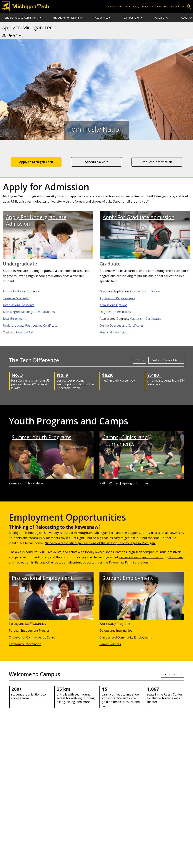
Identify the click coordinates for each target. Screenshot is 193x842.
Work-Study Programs (115, 624)
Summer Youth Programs (41, 437)
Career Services (110, 644)
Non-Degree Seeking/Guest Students (29, 312)
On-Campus (138, 291)
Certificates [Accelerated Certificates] (153, 319)
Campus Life (131, 17)
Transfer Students (16, 298)
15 (104, 689)
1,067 (153, 689)
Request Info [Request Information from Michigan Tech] (115, 6)
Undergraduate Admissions (21, 17)
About (185, 17)
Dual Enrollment (14, 319)
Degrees (106, 312)
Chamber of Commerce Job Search (32, 637)
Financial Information (114, 332)
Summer (142, 483)
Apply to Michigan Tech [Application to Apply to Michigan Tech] (36, 162)
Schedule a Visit (96, 162)
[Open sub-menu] (165, 6)
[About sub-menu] (190, 17)
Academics (101, 17)
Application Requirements (117, 298)
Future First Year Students (21, 291)
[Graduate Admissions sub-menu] (81, 17)
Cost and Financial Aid (18, 332)
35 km (63, 689)
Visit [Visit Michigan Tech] (127, 6)
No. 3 (17, 375)
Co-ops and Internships (115, 630)
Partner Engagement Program (30, 630)
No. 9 (62, 375)
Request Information (157, 162)
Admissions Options (113, 305)
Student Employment (127, 577)
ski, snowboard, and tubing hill (141, 557)
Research (159, 17)
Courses (15, 483)
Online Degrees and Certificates (122, 325)
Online (155, 291)
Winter (114, 483)
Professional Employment (42, 577)
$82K (107, 375)
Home (4, 35)
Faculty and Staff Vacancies (27, 624)
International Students (18, 305)
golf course (174, 557)
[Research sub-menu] (167, 17)
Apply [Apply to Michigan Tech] (136, 6)
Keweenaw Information (25, 644)
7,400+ (154, 375)
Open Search (189, 6)
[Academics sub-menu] (110, 17)
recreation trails (26, 562)
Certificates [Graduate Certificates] (123, 312)
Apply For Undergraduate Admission (36, 220)
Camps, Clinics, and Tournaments (125, 440)
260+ (16, 689)
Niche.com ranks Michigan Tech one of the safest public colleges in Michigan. (100, 543)
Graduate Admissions (66, 17)
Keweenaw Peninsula (124, 562)
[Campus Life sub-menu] (140, 17)
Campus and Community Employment (125, 637)
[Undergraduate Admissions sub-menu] (40, 17)
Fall (102, 483)
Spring (127, 483)
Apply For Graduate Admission (138, 217)
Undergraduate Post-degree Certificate (30, 325)
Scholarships (34, 483)
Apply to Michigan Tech (28, 27)
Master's (135, 319)
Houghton (85, 532)
